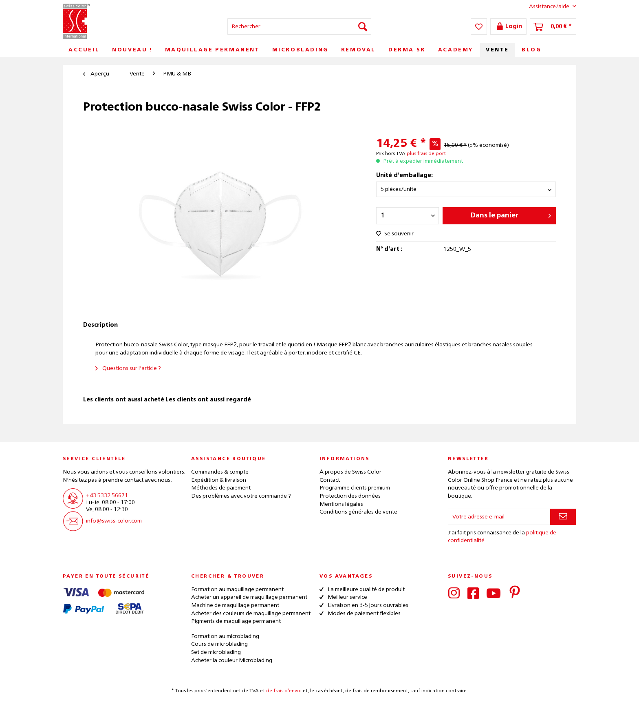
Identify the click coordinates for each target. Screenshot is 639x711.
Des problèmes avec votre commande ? (241, 496)
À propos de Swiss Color (350, 472)
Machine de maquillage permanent (235, 605)
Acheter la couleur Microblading (231, 660)
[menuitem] (299, 26)
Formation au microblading (225, 636)
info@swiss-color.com (114, 521)
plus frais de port (426, 153)
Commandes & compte (220, 472)
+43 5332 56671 (107, 495)
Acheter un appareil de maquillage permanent (249, 597)
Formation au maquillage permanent (237, 589)
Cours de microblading (219, 644)
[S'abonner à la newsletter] (563, 517)
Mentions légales (341, 504)
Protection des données (350, 496)
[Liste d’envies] (479, 26)
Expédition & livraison (218, 480)
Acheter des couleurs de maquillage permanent (251, 613)
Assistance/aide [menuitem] (546, 6)
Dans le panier (511, 214)
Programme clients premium (355, 488)
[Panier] (553, 26)
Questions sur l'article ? (128, 368)
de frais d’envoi (284, 691)
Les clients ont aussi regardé (208, 400)
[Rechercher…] (299, 26)
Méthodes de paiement (221, 488)
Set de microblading (216, 652)
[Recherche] (362, 26)
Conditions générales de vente (358, 512)
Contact (330, 480)
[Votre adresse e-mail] (499, 517)
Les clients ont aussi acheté (123, 400)
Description (100, 325)
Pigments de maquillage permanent (236, 621)
